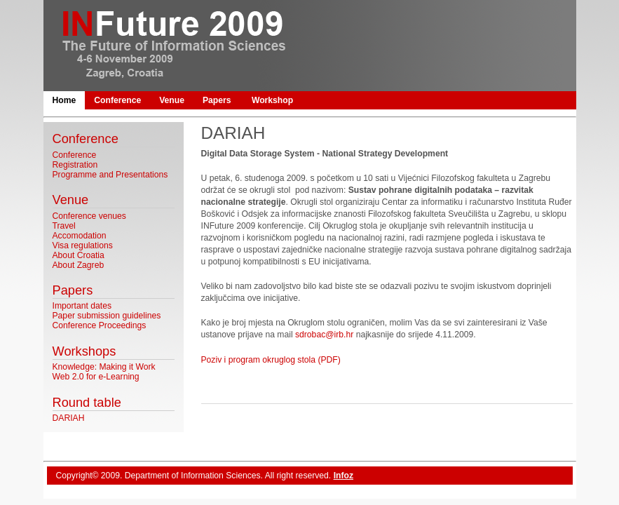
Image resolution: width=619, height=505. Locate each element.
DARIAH (69, 418)
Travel (64, 226)
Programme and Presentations (110, 175)
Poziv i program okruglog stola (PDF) (271, 360)
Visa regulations (83, 245)
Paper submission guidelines (107, 316)
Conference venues (89, 216)
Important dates (82, 306)
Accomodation (80, 236)
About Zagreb (78, 265)
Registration (75, 165)
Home (64, 100)
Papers (217, 100)
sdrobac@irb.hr (324, 334)
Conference (117, 100)
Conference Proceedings (100, 325)
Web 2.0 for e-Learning (96, 377)
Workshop (272, 100)
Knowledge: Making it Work (104, 367)
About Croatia (78, 255)
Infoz (343, 475)
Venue (171, 100)
